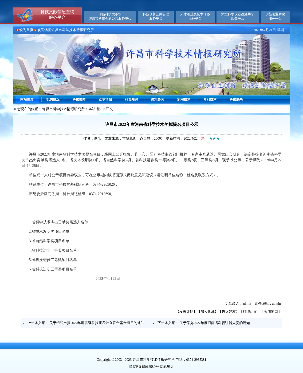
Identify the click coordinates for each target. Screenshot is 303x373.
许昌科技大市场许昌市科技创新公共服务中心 (110, 16)
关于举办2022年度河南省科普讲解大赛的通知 (215, 323)
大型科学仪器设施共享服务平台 (237, 16)
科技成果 (236, 99)
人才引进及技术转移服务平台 (195, 16)
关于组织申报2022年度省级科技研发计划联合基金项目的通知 (96, 323)
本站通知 (95, 109)
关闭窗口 (271, 311)
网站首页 (26, 99)
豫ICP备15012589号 (144, 367)
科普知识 (131, 99)
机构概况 (52, 99)
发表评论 (186, 311)
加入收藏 (208, 311)
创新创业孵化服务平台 (275, 16)
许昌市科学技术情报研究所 (63, 109)
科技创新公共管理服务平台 (156, 16)
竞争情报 (105, 99)
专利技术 (209, 99)
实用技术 (183, 99)
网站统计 (167, 367)
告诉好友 (229, 311)
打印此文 (250, 311)
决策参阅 (157, 99)
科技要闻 (79, 99)
